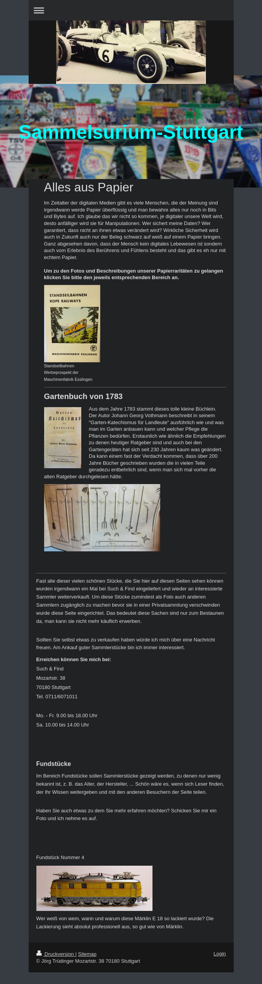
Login (220, 954)
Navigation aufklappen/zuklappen (131, 10)
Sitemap (87, 954)
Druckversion (55, 954)
